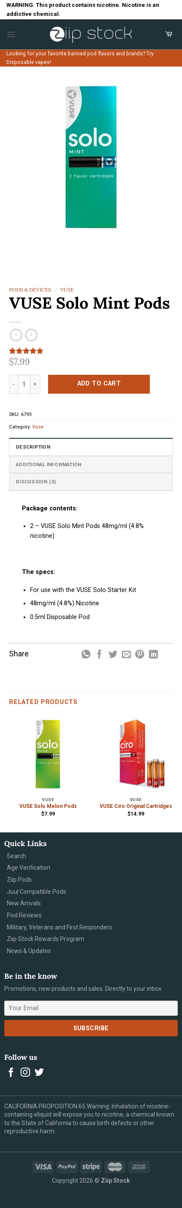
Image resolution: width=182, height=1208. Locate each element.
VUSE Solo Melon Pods (48, 806)
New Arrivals (24, 903)
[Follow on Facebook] (11, 1073)
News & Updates (29, 950)
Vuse (67, 289)
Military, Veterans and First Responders (59, 927)
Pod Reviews (24, 915)
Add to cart (99, 383)
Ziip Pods (19, 879)
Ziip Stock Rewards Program (45, 938)
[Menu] (11, 34)
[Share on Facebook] (99, 655)
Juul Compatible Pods (36, 891)
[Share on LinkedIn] (153, 655)
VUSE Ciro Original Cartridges (136, 806)
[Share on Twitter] (113, 655)
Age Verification (28, 867)
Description (33, 447)
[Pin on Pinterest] (139, 655)
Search (16, 856)
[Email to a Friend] (126, 655)
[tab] (91, 446)
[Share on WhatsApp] (86, 655)
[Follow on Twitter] (39, 1073)
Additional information (48, 464)
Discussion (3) (36, 482)
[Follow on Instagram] (25, 1073)
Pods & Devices (30, 289)
